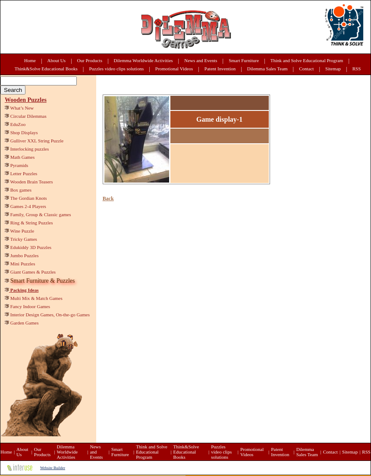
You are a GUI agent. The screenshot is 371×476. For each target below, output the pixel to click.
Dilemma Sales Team (267, 68)
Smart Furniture (244, 60)
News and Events (200, 60)
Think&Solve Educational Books (46, 68)
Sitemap (333, 68)
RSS (356, 68)
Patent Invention (220, 68)
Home (30, 60)
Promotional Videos (174, 68)
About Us (56, 60)
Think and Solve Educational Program (306, 60)
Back (108, 198)
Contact (306, 68)
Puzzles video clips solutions (116, 68)
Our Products (89, 60)
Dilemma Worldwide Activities (143, 60)
